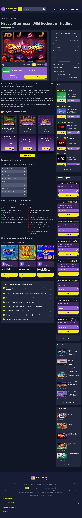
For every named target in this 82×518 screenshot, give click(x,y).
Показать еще (27, 155)
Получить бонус (35, 76)
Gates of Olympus (27, 128)
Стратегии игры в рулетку (72, 423)
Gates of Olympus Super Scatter (9, 128)
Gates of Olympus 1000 (45, 128)
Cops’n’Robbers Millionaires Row (43, 269)
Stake (69, 106)
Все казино (68, 169)
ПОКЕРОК (61, 300)
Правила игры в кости (72, 443)
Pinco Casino (71, 121)
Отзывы (72, 9)
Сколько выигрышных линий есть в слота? (20, 297)
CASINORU (9, 148)
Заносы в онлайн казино (72, 413)
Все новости (68, 402)
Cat (68, 153)
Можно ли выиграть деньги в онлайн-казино (73, 434)
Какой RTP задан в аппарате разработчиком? (20, 302)
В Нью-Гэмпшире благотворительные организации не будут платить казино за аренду (73, 373)
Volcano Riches (24, 268)
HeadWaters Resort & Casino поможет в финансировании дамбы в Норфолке (73, 393)
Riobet (59, 201)
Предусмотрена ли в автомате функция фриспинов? (23, 314)
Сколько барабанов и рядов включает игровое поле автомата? (26, 293)
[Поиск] (44, 9)
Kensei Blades (6, 268)
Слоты (59, 9)
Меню (20, 9)
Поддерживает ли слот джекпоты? (17, 319)
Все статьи (68, 464)
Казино (53, 9)
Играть (61, 100)
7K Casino (70, 137)
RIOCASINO (27, 148)
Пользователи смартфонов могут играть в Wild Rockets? (24, 306)
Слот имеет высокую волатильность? (18, 310)
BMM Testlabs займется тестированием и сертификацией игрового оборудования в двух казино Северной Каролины (73, 363)
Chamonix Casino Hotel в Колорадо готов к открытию (72, 382)
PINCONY (46, 148)
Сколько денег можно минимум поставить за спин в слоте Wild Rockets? (26, 288)
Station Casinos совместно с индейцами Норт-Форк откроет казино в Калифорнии (73, 351)
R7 (58, 260)
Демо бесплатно (9, 123)
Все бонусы (68, 338)
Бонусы (65, 9)
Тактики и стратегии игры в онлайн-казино (73, 454)
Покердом (71, 90)
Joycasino (61, 280)
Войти (78, 9)
